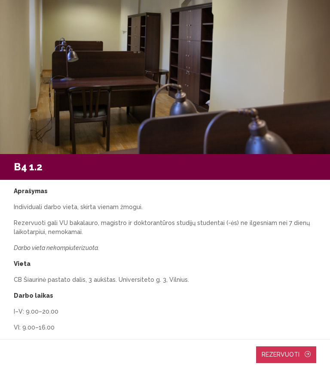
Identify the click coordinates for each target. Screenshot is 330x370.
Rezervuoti (286, 354)
